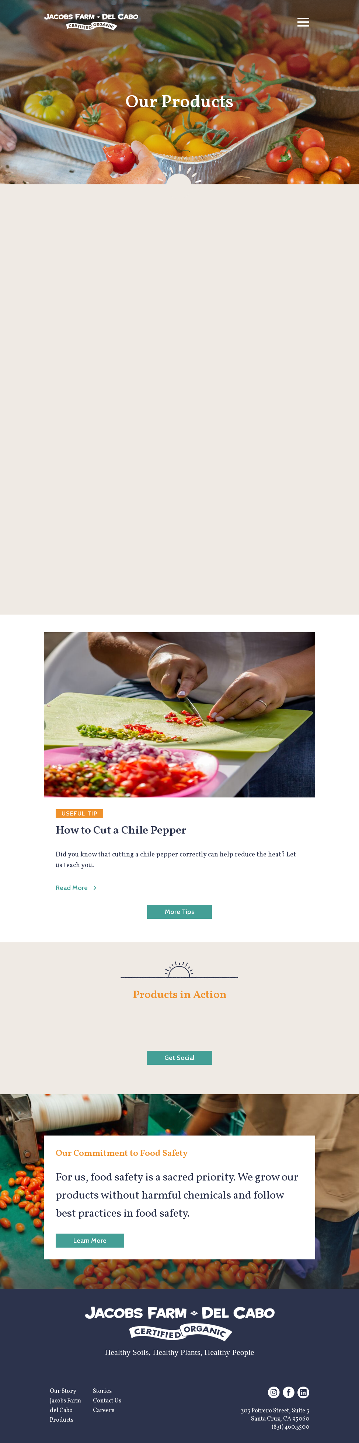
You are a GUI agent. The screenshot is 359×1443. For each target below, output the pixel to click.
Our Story (63, 1391)
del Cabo (61, 1411)
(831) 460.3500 (290, 1427)
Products (61, 1420)
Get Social (179, 1058)
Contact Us (107, 1401)
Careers (103, 1411)
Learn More (90, 1241)
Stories (102, 1391)
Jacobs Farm (65, 1401)
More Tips (179, 912)
